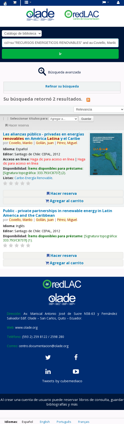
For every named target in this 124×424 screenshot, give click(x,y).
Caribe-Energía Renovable (33, 178)
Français (83, 422)
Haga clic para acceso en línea (52, 159)
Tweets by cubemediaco (62, 381)
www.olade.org (26, 327)
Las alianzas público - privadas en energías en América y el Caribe (43, 136)
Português (64, 422)
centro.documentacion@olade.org (43, 346)
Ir (60, 53)
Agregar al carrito (64, 200)
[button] (15, 2)
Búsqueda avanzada (64, 72)
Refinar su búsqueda (62, 86)
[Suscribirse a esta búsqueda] (88, 99)
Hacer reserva (16, 125)
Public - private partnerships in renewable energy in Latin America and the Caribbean (57, 213)
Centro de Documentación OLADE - (4, 3)
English (45, 422)
